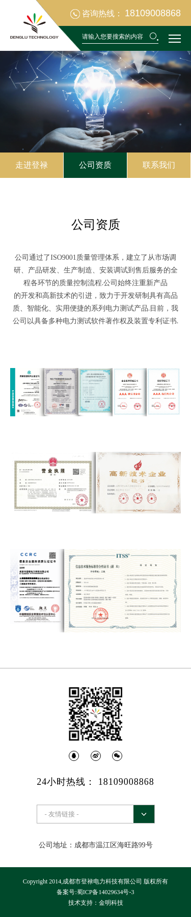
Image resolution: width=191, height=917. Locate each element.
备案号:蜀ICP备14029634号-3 (95, 892)
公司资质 (95, 165)
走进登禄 (31, 165)
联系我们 (159, 165)
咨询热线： (125, 13)
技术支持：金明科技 (95, 902)
